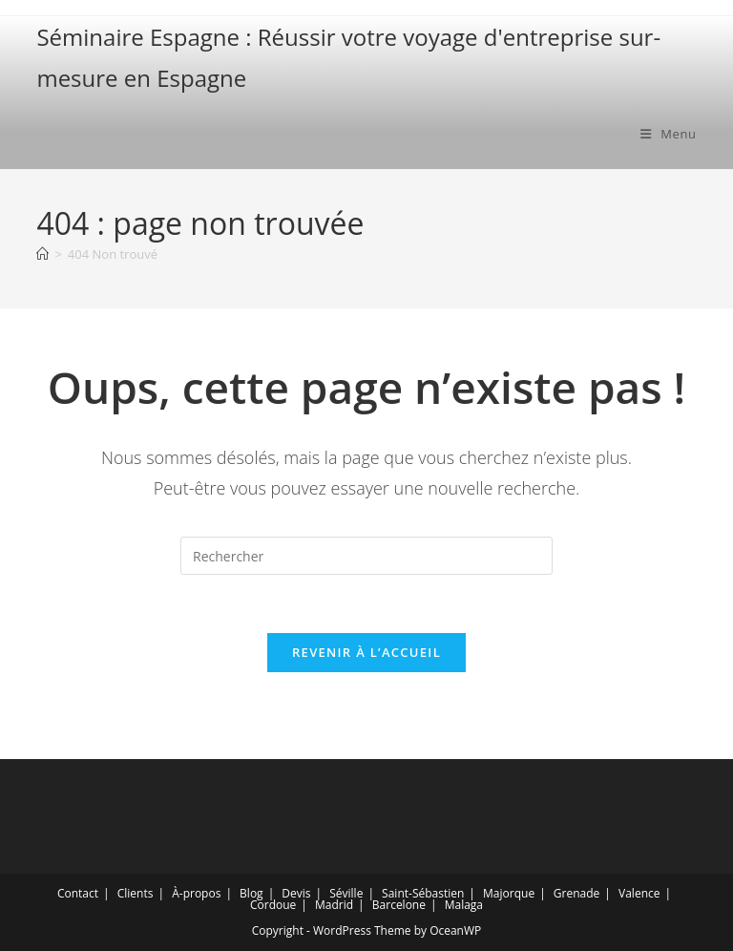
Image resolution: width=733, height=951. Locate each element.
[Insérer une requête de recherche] (366, 556)
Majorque (508, 893)
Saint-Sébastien (423, 893)
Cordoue (273, 905)
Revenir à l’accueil (366, 652)
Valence (639, 893)
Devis (296, 893)
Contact (77, 893)
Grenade (576, 893)
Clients (135, 893)
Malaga (464, 905)
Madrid (334, 905)
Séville (346, 893)
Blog (251, 893)
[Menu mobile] (668, 133)
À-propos (196, 893)
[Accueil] (42, 254)
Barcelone (399, 905)
